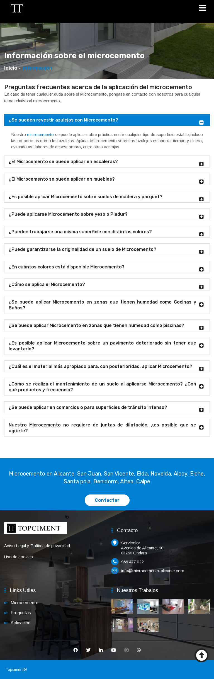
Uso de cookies (18, 556)
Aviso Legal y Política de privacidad (37, 545)
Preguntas (21, 612)
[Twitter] (88, 650)
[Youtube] (113, 650)
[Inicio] (17, 8)
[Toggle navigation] (204, 9)
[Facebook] (75, 650)
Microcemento (24, 602)
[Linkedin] (101, 650)
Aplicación (20, 622)
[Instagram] (126, 650)
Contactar (107, 500)
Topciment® (16, 669)
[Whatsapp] (139, 650)
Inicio (10, 68)
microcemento (40, 134)
